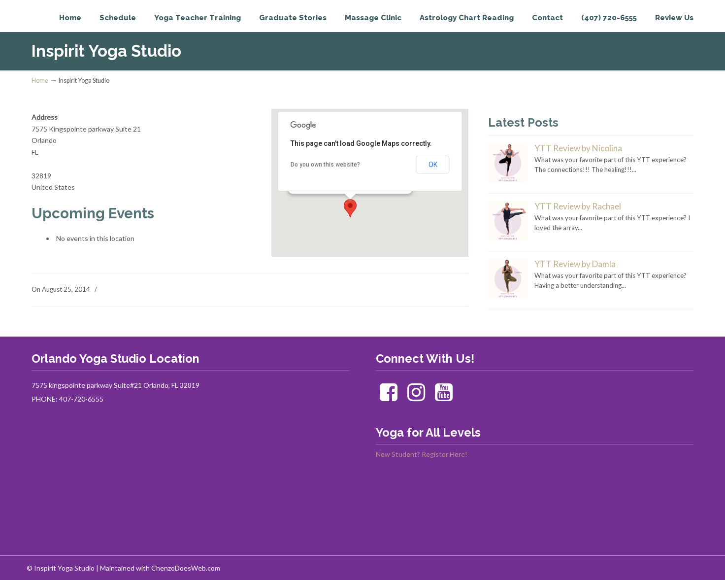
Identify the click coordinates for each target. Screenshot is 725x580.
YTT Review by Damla (575, 264)
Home (40, 80)
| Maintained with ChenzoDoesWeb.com (158, 568)
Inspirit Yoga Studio (72, 27)
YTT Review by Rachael (577, 206)
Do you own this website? (325, 164)
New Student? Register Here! (421, 454)
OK (432, 165)
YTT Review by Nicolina (578, 148)
